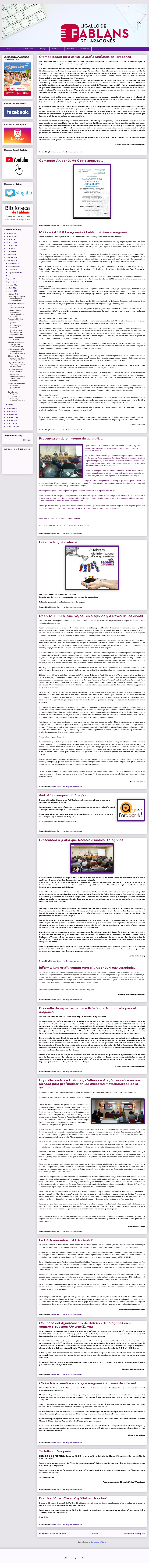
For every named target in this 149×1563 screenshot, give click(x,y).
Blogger (84, 1558)
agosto (11, 276)
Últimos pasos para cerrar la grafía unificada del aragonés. (85, 56)
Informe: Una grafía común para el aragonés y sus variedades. (87, 967)
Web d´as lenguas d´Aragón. (62, 795)
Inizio (9, 49)
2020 (10, 252)
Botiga (43, 49)
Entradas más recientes (52, 1533)
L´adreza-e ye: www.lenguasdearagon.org (58, 821)
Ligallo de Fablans (26, 49)
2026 (10, 233)
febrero (11, 294)
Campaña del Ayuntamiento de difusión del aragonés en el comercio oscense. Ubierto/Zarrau (85, 1324)
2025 (10, 236)
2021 (9, 249)
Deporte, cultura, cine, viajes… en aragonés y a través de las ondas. (91, 616)
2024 (10, 239)
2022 (10, 246)
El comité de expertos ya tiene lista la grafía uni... (16, 358)
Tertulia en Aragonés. (55, 1451)
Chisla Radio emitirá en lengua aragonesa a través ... (16, 386)
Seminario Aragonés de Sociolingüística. (71, 160)
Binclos (70, 49)
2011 (9, 423)
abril (10, 288)
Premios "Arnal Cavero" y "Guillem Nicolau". (73, 1498)
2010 (10, 426)
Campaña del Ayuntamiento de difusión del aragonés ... (16, 377)
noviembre (12, 266)
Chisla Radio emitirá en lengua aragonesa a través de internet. (88, 1383)
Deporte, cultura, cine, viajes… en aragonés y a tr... (15, 332)
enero (11, 404)
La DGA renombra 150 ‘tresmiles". (66, 1240)
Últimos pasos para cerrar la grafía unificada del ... (16, 298)
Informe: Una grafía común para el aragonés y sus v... (16, 351)
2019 (9, 255)
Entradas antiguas (134, 1533)
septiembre (13, 273)
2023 (10, 242)
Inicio (95, 1533)
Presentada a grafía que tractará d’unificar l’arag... (16, 344)
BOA (46, 1517)
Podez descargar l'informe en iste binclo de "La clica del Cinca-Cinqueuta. (66, 990)
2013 (9, 417)
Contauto (84, 49)
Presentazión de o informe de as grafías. (71, 438)
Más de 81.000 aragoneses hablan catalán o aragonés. (83, 232)
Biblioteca (56, 49)
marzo (11, 291)
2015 (9, 411)
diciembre (12, 263)
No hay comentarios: (73, 152)
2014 (9, 414)
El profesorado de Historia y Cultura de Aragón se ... (16, 365)
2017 (9, 261)
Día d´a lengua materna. (58, 542)
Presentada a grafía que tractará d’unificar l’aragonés (81, 840)
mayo (11, 285)
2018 (9, 258)
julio (10, 279)
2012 (9, 420)
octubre (12, 270)
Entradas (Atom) (98, 1542)
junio (10, 282)
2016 (9, 408)
